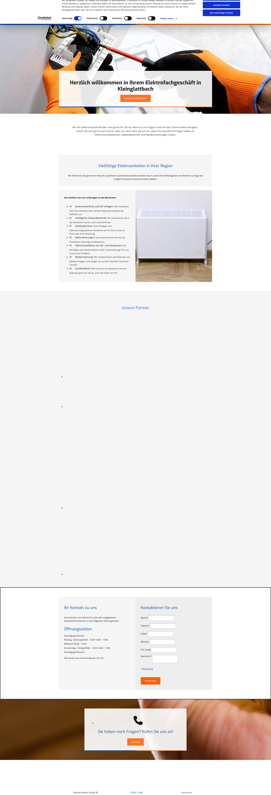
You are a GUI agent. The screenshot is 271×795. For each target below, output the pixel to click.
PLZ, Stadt (145, 649)
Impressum (186, 792)
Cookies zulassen (221, 6)
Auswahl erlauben (221, 14)
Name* (144, 617)
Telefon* (145, 625)
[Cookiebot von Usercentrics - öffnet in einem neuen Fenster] (44, 27)
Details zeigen (166, 27)
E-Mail (144, 633)
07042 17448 (136, 792)
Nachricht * (146, 656)
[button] (135, 98)
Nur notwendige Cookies (221, 22)
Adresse (145, 641)
